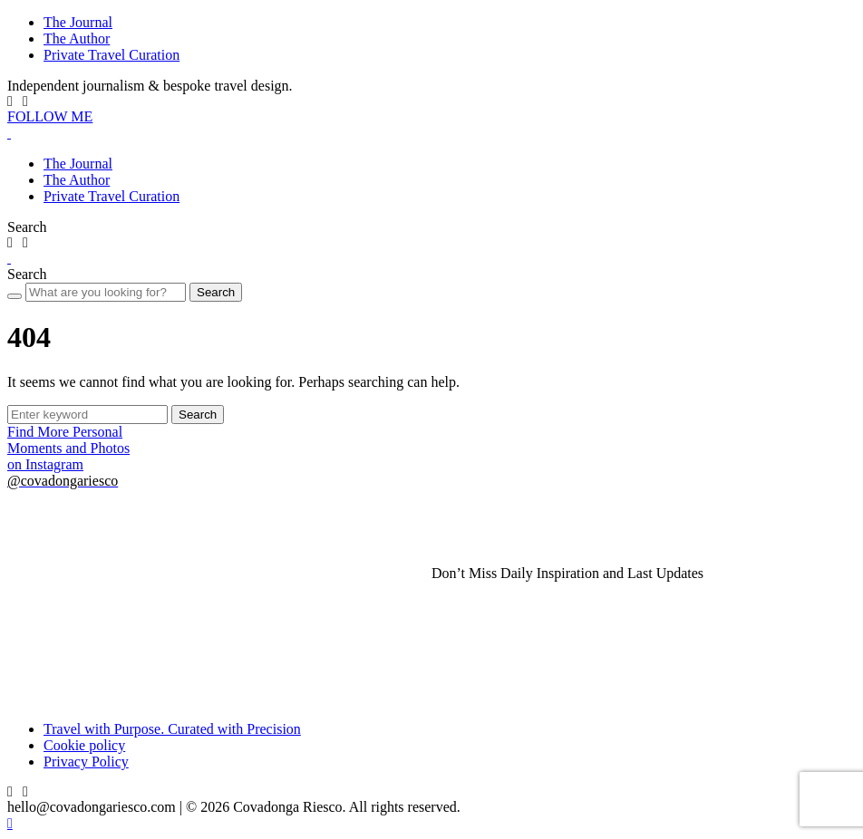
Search (216, 292)
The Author (77, 38)
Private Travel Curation (111, 55)
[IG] (10, 101)
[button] (27, 227)
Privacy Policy (86, 761)
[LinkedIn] (25, 101)
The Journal (78, 22)
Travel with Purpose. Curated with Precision (172, 729)
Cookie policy (84, 745)
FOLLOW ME (49, 116)
